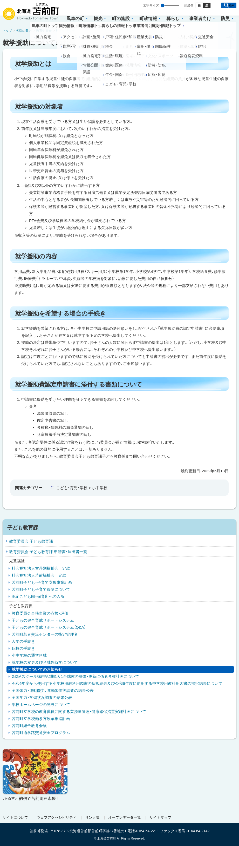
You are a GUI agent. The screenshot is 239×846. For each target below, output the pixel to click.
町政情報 (148, 18)
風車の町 (75, 18)
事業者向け (200, 18)
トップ (7, 30)
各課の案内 (24, 30)
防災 (225, 18)
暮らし (173, 18)
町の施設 (121, 18)
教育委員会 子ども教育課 (73, 30)
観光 (98, 18)
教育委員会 (44, 30)
